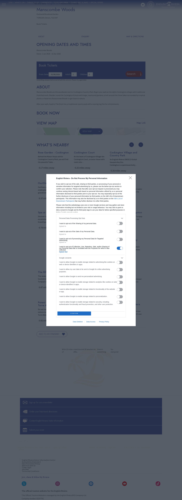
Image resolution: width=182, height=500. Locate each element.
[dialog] (91, 250)
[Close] (131, 178)
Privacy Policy (104, 322)
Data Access (90, 322)
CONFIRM (74, 313)
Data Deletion (78, 322)
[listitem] (91, 218)
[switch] (120, 223)
